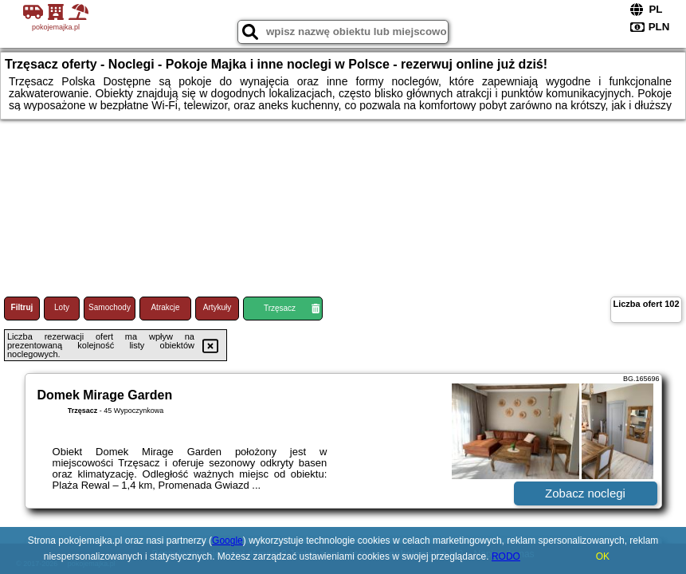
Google (227, 540)
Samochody (109, 307)
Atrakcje (165, 307)
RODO (506, 556)
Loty (61, 307)
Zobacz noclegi (585, 493)
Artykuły (217, 307)
